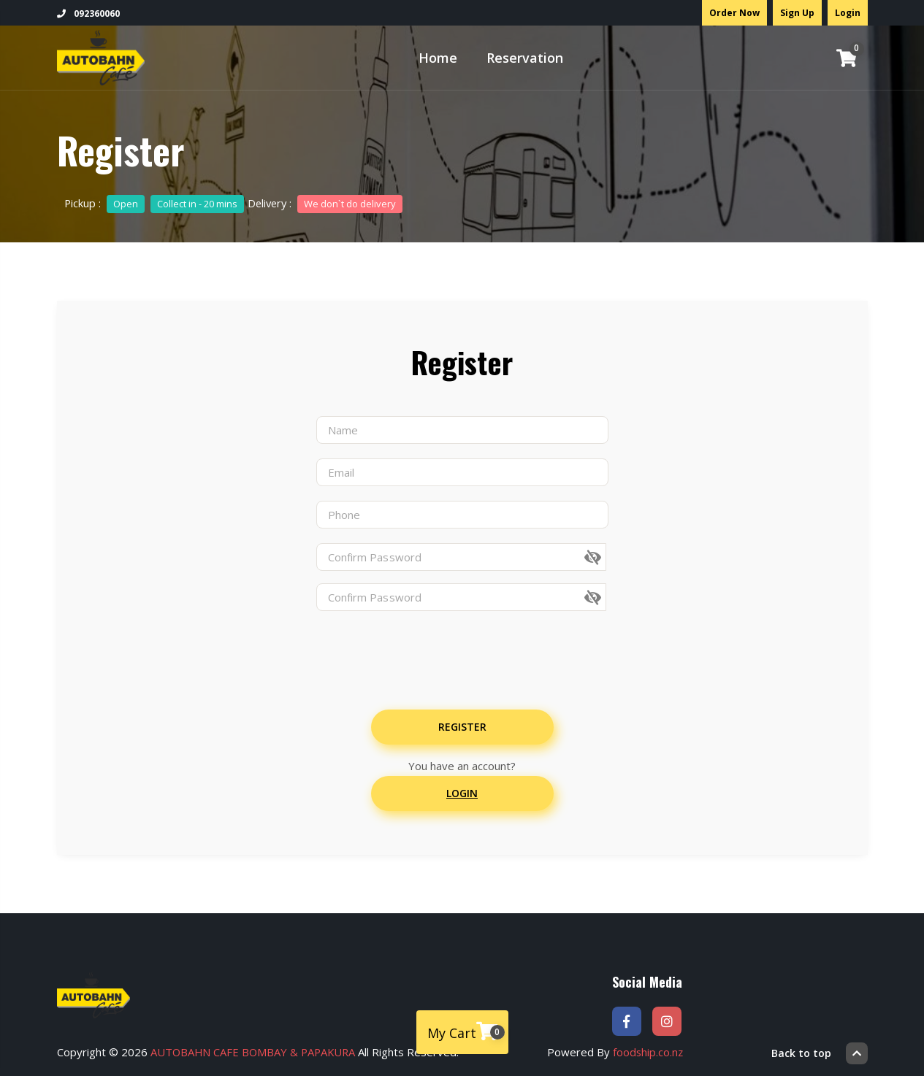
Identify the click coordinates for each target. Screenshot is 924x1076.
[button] (607, 557)
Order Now (734, 13)
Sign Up (797, 13)
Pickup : (154, 203)
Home (438, 57)
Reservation (524, 57)
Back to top (819, 1050)
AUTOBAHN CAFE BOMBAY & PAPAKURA (255, 1050)
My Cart (466, 1031)
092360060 (88, 13)
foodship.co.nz (650, 1050)
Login (847, 13)
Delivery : (327, 203)
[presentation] (438, 651)
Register (462, 727)
